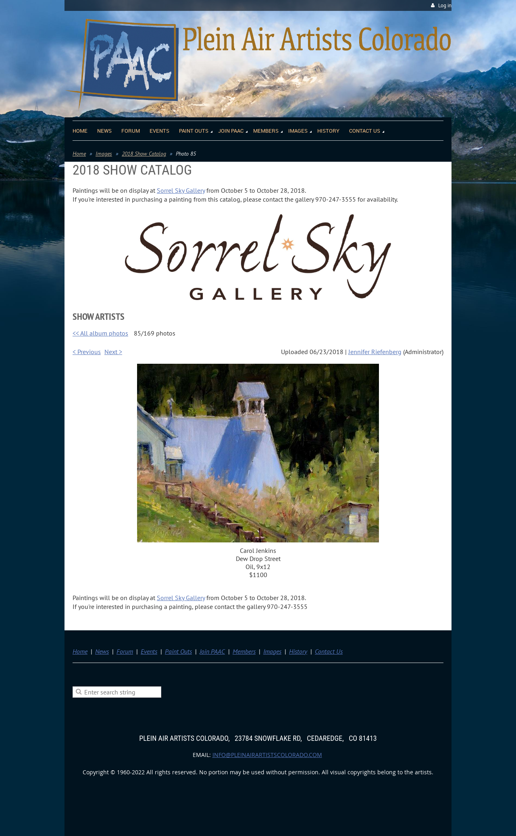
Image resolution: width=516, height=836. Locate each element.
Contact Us (329, 651)
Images (104, 153)
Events (149, 651)
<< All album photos (100, 333)
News (102, 651)
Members (244, 651)
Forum (125, 651)
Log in (445, 5)
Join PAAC (212, 651)
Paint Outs (178, 651)
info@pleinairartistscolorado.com (267, 755)
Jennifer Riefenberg (375, 352)
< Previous (87, 352)
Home (79, 153)
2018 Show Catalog (144, 153)
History (298, 651)
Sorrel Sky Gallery (181, 190)
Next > (113, 352)
